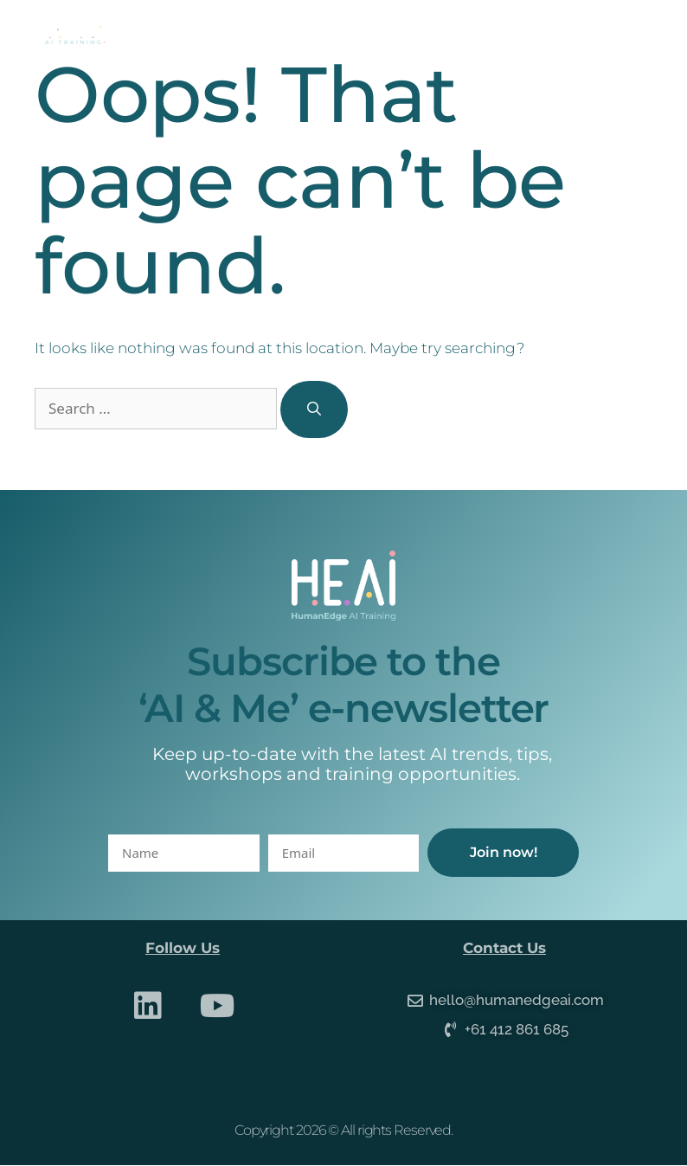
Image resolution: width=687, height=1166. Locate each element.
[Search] (314, 409)
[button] (636, 35)
